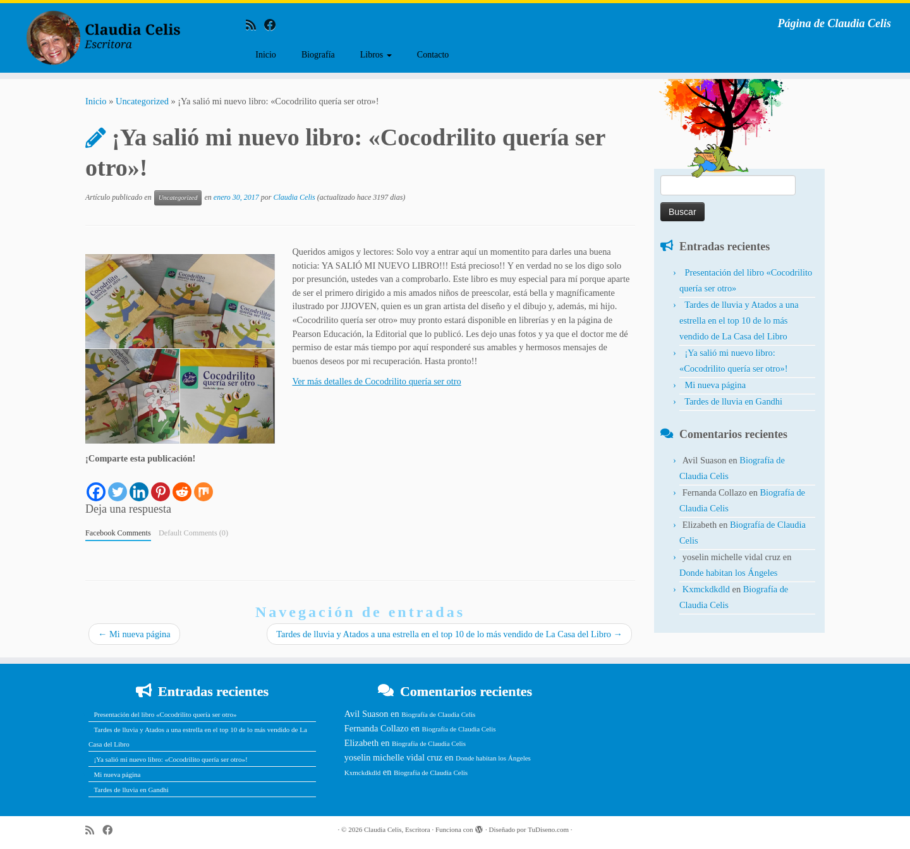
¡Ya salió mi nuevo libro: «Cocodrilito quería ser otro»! (170, 759)
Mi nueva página (134, 634)
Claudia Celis (294, 197)
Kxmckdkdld (706, 589)
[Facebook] (96, 484)
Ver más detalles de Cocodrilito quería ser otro (376, 381)
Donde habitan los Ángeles (728, 573)
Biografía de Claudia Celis (438, 714)
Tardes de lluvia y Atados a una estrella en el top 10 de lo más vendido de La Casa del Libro (449, 634)
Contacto (433, 54)
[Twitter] (117, 484)
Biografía (318, 54)
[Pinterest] (160, 484)
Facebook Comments (118, 532)
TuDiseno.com (548, 829)
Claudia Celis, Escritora (397, 829)
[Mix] (203, 484)
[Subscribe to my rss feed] (255, 25)
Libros (376, 54)
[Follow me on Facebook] (274, 25)
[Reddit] (182, 484)
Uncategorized (142, 101)
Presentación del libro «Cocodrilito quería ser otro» (165, 714)
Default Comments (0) (193, 532)
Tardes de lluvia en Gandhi (733, 401)
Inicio (265, 54)
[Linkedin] (139, 484)
